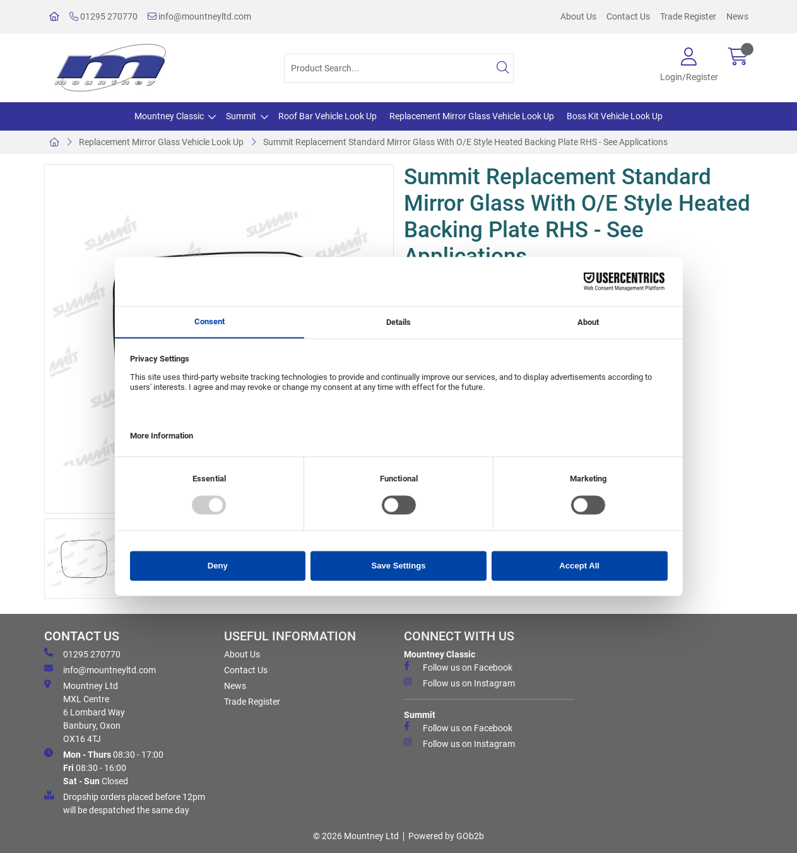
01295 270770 (103, 16)
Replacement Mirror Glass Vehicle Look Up (471, 116)
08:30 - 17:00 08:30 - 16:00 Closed (103, 767)
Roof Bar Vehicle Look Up (327, 116)
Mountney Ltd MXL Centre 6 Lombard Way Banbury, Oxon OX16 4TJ (84, 711)
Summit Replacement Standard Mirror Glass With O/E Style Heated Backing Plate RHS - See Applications (465, 142)
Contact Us (628, 16)
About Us (578, 16)
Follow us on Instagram (459, 682)
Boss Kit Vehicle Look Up (615, 116)
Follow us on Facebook (458, 667)
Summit (241, 116)
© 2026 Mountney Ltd (356, 836)
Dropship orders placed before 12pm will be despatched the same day (124, 803)
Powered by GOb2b (446, 836)
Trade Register (688, 16)
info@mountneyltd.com (199, 16)
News (737, 16)
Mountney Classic (169, 116)
